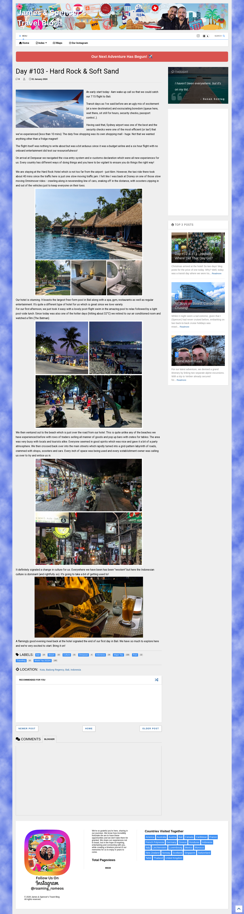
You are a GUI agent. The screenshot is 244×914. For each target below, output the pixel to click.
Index (41, 43)
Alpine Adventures (188, 361)
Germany (171, 842)
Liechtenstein (159, 847)
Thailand (158, 858)
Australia (161, 837)
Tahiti (148, 858)
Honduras (194, 842)
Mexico (188, 847)
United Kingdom (173, 858)
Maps (57, 43)
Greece (183, 842)
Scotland (177, 852)
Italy (148, 847)
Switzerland (204, 852)
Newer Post (27, 728)
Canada (189, 837)
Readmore (216, 273)
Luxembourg (175, 847)
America (150, 837)
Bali (180, 837)
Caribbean (201, 837)
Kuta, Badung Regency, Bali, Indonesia (60, 669)
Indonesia (207, 842)
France (213, 837)
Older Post (150, 728)
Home (24, 43)
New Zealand (153, 852)
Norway (166, 852)
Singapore (190, 852)
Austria (172, 837)
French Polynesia (155, 842)
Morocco (199, 847)
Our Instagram (78, 43)
